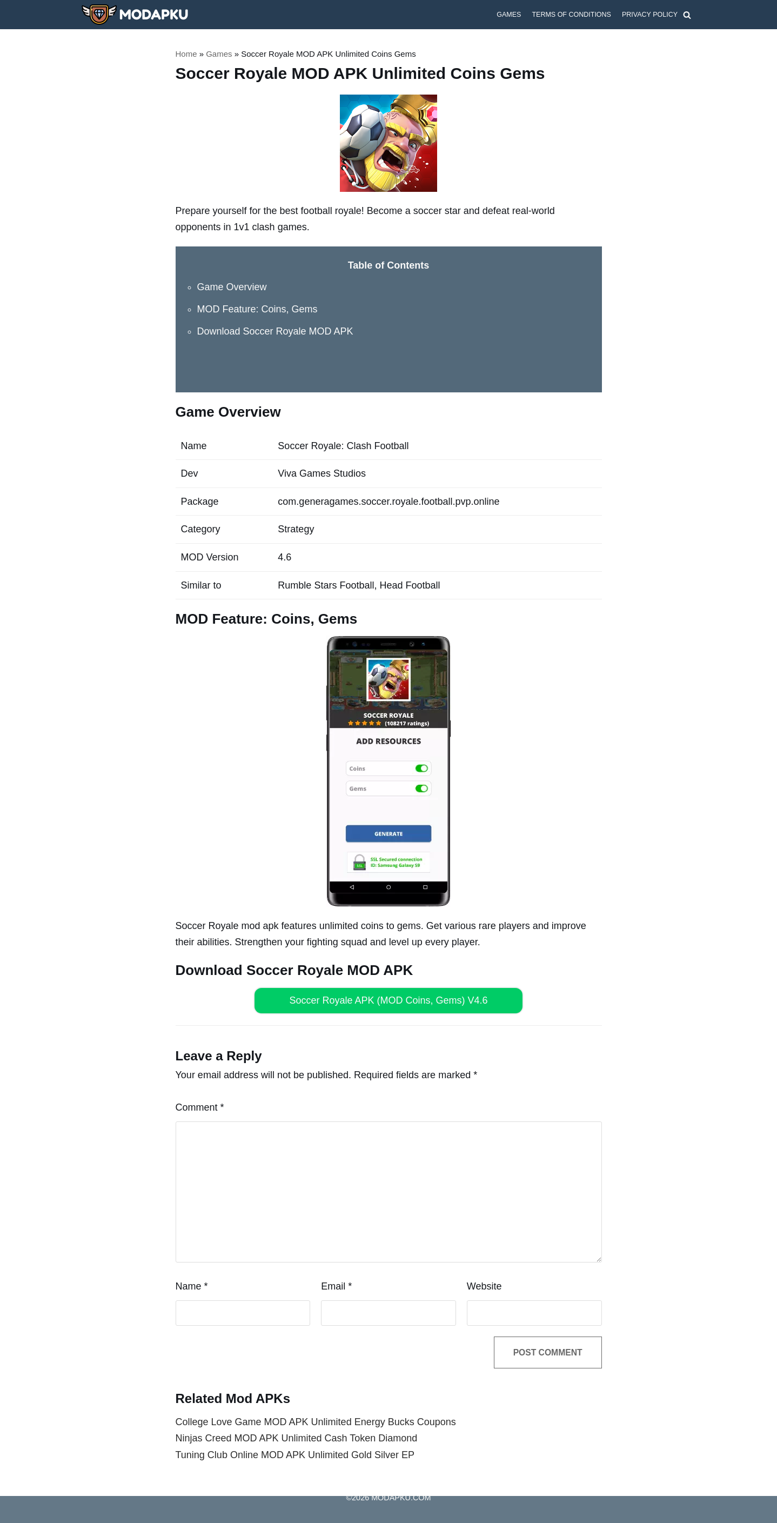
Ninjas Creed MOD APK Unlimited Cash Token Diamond (297, 1438)
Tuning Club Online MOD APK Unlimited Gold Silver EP (295, 1454)
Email (336, 1286)
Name (192, 1286)
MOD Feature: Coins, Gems (257, 309)
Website (484, 1286)
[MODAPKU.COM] (135, 14)
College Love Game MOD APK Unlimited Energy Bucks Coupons (316, 1422)
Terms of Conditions (571, 14)
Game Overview (232, 287)
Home (186, 53)
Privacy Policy (649, 14)
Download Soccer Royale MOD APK (275, 331)
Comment (200, 1107)
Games (507, 14)
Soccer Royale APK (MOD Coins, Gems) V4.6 (388, 1000)
